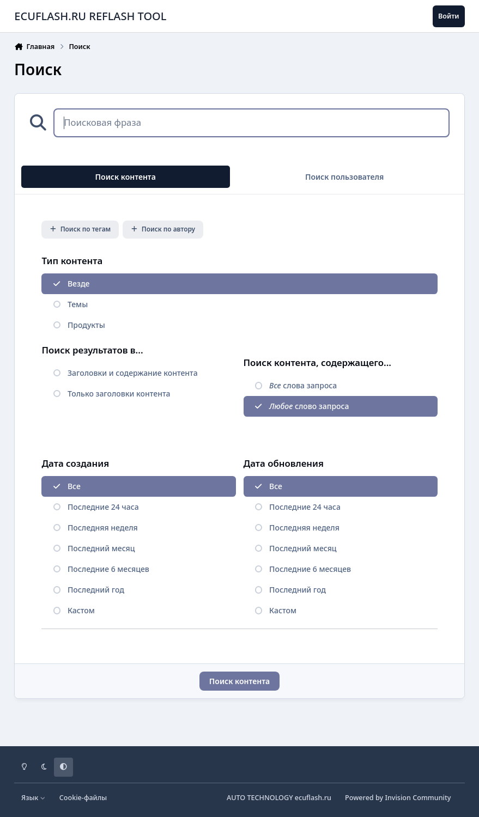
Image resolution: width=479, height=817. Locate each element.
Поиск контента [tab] (125, 177)
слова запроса (303, 385)
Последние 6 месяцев (108, 569)
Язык (33, 797)
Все (74, 486)
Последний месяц (101, 548)
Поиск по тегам (80, 228)
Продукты (86, 325)
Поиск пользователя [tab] (344, 177)
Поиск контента (239, 681)
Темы (78, 304)
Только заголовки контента (119, 393)
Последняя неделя (103, 527)
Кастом (81, 610)
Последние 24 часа (103, 507)
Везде (78, 283)
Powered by (398, 797)
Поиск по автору (163, 228)
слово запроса (309, 406)
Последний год (96, 589)
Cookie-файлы (83, 797)
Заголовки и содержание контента (133, 373)
